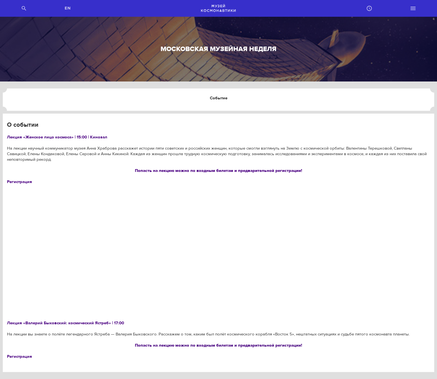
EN (68, 8)
